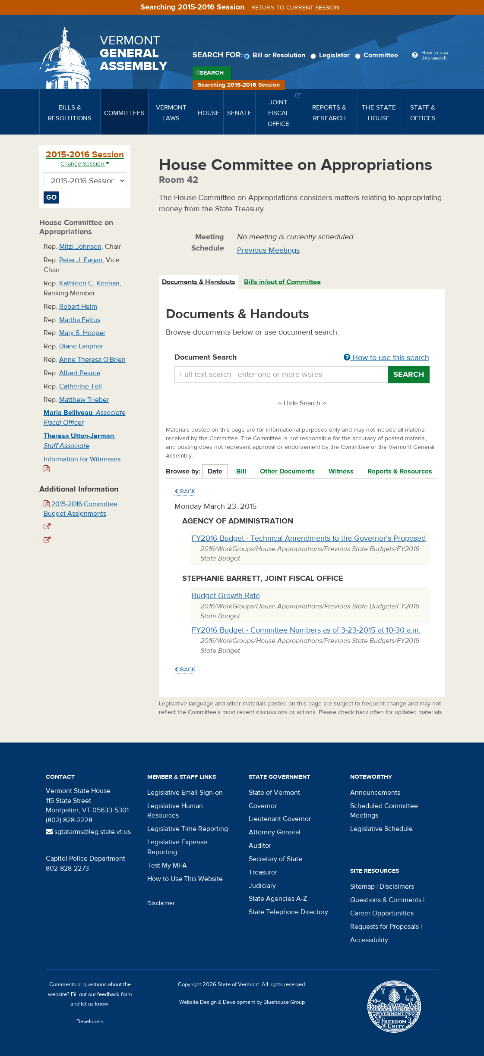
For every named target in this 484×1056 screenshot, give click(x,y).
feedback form (114, 994)
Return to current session (295, 8)
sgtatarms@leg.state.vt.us (88, 831)
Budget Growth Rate (226, 596)
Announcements (375, 792)
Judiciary (262, 885)
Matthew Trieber (84, 399)
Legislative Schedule (381, 828)
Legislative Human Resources (175, 811)
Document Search (302, 358)
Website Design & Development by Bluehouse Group (242, 1002)
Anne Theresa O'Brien (92, 359)
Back (184, 491)
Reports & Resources (399, 471)
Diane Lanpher (81, 346)
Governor (263, 806)
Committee (377, 55)
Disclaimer (161, 903)
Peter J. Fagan (80, 260)
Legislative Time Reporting (187, 828)
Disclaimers (397, 886)
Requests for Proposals (384, 926)
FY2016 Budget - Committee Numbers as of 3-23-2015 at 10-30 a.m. (306, 630)
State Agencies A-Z (278, 898)
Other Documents (287, 471)
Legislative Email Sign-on (185, 792)
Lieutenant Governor (280, 819)
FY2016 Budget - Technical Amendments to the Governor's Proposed (309, 538)
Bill (241, 471)
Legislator (331, 55)
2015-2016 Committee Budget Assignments (80, 509)
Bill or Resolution (276, 55)
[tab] (199, 282)
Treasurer (263, 872)
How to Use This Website (185, 878)
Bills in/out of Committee (282, 282)
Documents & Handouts (198, 282)
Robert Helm (78, 306)
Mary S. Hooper (82, 333)
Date (215, 471)
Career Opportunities (382, 913)
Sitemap (362, 886)
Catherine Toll (80, 386)
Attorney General (275, 832)
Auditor (260, 845)
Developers (90, 1021)
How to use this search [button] (386, 358)
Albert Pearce (79, 373)
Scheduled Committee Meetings (384, 811)
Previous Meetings (268, 250)
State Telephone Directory (288, 912)
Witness (341, 471)
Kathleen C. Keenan (89, 283)
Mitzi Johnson (80, 246)
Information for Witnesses (82, 464)
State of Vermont (274, 792)
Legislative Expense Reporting (177, 847)
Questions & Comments (385, 900)
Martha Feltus (79, 320)
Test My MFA (167, 865)
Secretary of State (275, 859)
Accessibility (369, 940)
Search (212, 73)
